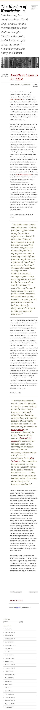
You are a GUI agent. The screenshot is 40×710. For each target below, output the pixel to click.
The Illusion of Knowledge (13, 8)
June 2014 (8, 684)
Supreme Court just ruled (24, 174)
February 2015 (9, 658)
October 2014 (8, 671)
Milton (18, 84)
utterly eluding (17, 429)
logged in (17, 607)
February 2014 (9, 694)
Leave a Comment (35, 85)
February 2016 (9, 635)
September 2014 (9, 674)
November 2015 (9, 638)
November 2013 (9, 700)
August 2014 (8, 677)
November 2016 (9, 632)
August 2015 (8, 648)
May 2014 (7, 687)
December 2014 (9, 664)
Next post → (33, 592)
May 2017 (7, 629)
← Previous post (16, 592)
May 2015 (7, 651)
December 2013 (9, 697)
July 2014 (7, 681)
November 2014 (9, 668)
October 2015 (8, 642)
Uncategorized (26, 84)
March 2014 (8, 690)
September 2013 (9, 704)
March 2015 (8, 655)
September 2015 (9, 645)
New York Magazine (16, 99)
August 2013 (8, 707)
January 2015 (8, 661)
